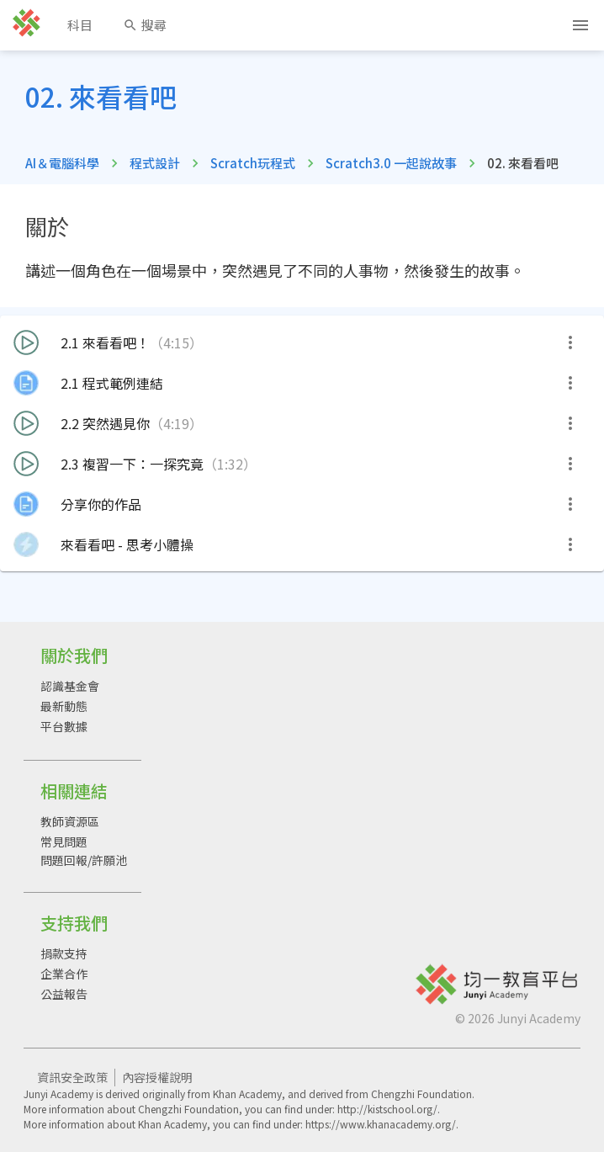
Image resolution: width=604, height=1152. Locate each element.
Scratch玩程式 (252, 163)
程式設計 (155, 163)
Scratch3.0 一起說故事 (391, 163)
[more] (570, 342)
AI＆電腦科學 (62, 163)
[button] (302, 342)
